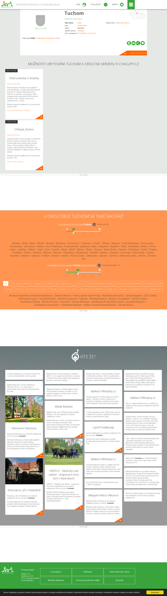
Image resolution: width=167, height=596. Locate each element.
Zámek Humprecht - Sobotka (73, 298)
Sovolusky (49, 38)
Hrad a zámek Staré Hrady (86, 295)
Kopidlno (114, 246)
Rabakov (37, 252)
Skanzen (79, 283)
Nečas (89, 249)
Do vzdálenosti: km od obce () (71, 265)
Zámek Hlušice (125, 304)
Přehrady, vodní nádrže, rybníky (99, 283)
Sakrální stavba (155, 289)
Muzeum (123, 289)
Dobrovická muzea (27, 298)
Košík (79, 23)
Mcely (64, 249)
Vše (5, 283)
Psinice (27, 252)
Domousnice (147, 243)
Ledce (13, 249)
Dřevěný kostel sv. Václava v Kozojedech (110, 298)
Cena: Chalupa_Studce (15, 161)
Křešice (144, 246)
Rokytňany (68, 252)
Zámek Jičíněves (47, 298)
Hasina (40, 246)
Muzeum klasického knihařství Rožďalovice (30, 295)
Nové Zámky (110, 249)
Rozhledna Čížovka (30, 301)
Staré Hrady (138, 252)
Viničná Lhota (77, 255)
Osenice (122, 249)
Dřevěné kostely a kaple (36, 289)
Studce (150, 252)
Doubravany (40, 38)
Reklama (88, 571)
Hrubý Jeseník (71, 246)
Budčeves (60, 243)
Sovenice (114, 252)
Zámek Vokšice (139, 298)
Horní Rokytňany (53, 246)
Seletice (104, 252)
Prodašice (17, 252)
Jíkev (94, 246)
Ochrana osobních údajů (88, 580)
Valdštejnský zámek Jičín (46, 304)
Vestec (65, 255)
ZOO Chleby (150, 295)
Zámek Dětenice (62, 295)
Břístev (40, 243)
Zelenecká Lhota (127, 255)
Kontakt (119, 580)
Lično (47, 249)
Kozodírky (133, 246)
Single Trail (112, 289)
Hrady (160, 283)
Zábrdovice (91, 255)
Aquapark (38, 283)
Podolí (144, 249)
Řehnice (47, 252)
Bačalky (16, 243)
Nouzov (98, 249)
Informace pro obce (119, 571)
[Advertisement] (83, 193)
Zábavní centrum (138, 289)
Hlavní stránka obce (138, 53)
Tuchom (74, 13)
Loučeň (55, 249)
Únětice (45, 255)
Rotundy (53, 289)
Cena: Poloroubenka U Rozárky (18, 110)
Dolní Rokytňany (130, 243)
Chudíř (96, 243)
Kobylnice (103, 246)
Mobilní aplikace (56, 580)
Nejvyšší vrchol (86, 289)
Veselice (55, 255)
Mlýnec (80, 249)
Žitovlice (152, 255)
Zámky (8, 289)
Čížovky (105, 243)
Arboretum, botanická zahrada (128, 283)
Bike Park (99, 289)
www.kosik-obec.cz (123, 23)
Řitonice (57, 252)
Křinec (153, 246)
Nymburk (80, 31)
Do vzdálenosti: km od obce (74, 224)
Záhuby (103, 255)
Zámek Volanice (50, 301)
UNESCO (50, 283)
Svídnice (25, 255)
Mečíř (72, 249)
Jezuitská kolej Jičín (135, 301)
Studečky (14, 255)
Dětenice (115, 243)
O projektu (56, 571)
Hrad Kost (65, 301)
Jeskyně (64, 289)
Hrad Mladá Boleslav (71, 304)
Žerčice (142, 255)
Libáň (40, 249)
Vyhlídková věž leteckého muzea (107, 301)
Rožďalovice (82, 252)
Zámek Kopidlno (133, 295)
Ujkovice (35, 255)
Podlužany (133, 249)
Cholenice (86, 243)
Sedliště (94, 252)
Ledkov (31, 249)
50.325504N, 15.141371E (86, 33)
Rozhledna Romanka (112, 295)
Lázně (73, 289)
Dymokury (29, 246)
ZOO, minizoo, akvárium (20, 283)
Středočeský (82, 25)
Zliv (83, 258)
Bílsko (25, 243)
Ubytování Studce (13, 135)
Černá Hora (73, 243)
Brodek (50, 243)
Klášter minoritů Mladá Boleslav (100, 304)
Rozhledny (149, 283)
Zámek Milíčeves (80, 301)
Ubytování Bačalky (13, 84)
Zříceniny (18, 289)
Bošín (32, 243)
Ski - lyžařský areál (65, 283)
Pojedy (152, 249)
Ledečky (22, 249)
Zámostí (113, 255)
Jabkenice (85, 246)
